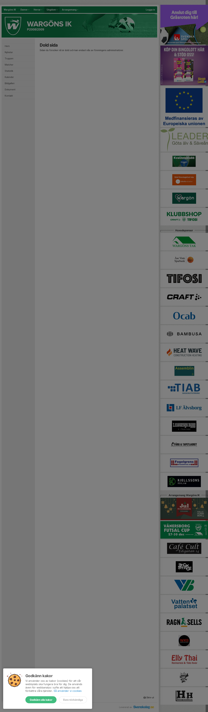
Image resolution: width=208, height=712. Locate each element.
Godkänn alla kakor (41, 699)
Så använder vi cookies (68, 690)
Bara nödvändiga (73, 699)
